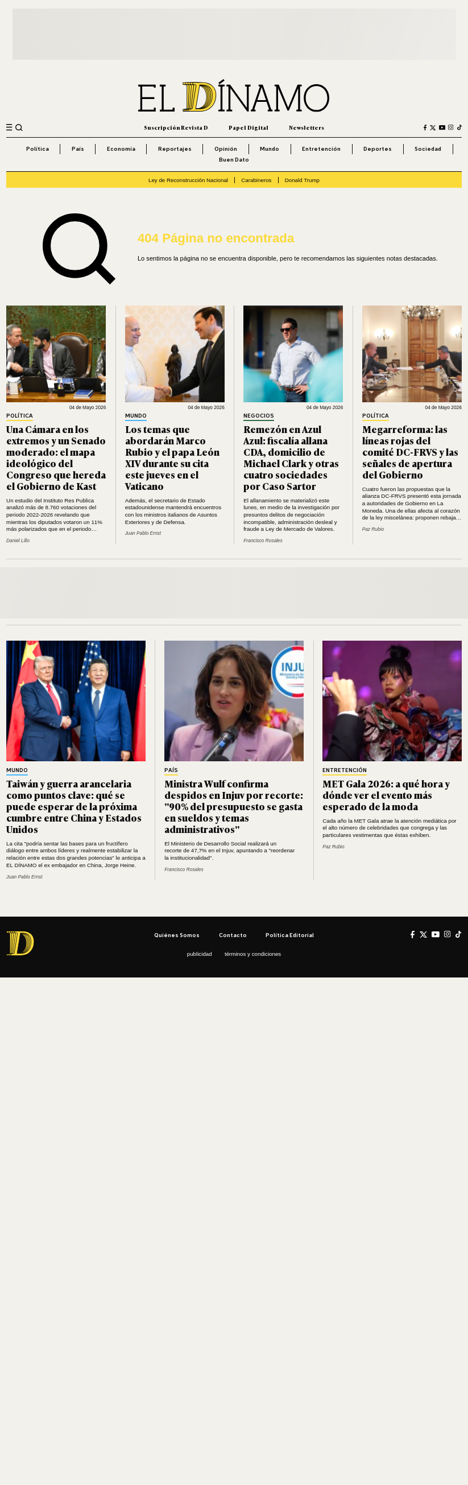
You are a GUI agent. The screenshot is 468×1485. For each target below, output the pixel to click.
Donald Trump (302, 180)
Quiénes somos (177, 934)
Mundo (269, 148)
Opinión (225, 148)
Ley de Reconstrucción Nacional (188, 180)
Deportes (377, 148)
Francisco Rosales (263, 540)
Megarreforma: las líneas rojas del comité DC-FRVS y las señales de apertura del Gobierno (410, 451)
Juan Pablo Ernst (143, 533)
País (78, 148)
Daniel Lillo (18, 540)
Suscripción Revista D (176, 127)
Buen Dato (234, 159)
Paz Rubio (373, 529)
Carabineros (256, 180)
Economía (121, 148)
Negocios (258, 416)
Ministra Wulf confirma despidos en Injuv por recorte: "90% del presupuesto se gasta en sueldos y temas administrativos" (233, 806)
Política (37, 148)
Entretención (321, 148)
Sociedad (428, 148)
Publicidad (199, 954)
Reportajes (175, 148)
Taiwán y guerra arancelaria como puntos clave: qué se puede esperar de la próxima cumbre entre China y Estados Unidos (74, 806)
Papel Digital (248, 127)
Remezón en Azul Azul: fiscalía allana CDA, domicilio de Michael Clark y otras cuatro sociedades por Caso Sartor (291, 457)
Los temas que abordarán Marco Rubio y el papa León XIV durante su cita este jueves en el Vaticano (172, 457)
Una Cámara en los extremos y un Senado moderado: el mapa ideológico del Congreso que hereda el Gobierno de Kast (56, 457)
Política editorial (290, 934)
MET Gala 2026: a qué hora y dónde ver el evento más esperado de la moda (386, 794)
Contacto (233, 934)
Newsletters (306, 127)
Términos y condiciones (253, 954)
